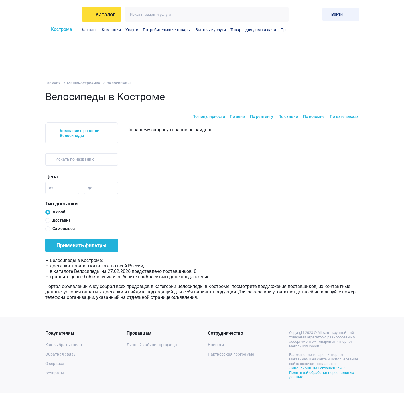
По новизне (314, 116)
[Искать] (281, 14)
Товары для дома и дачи (253, 29)
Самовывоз (63, 228)
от (51, 188)
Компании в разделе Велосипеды (79, 133)
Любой (58, 212)
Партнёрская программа (231, 354)
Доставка (61, 220)
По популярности (208, 116)
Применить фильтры (81, 245)
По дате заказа (344, 116)
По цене (237, 116)
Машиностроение (83, 83)
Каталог (89, 29)
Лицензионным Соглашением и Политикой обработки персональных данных (321, 372)
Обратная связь (60, 354)
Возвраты (54, 373)
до (90, 188)
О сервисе (54, 363)
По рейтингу (261, 116)
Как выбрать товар (63, 344)
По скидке (288, 116)
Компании (111, 29)
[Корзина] (313, 14)
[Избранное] (299, 14)
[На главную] (61, 14)
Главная (53, 83)
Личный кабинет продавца (152, 344)
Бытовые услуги (210, 29)
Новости (216, 344)
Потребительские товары (167, 29)
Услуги (131, 29)
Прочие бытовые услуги (285, 29)
